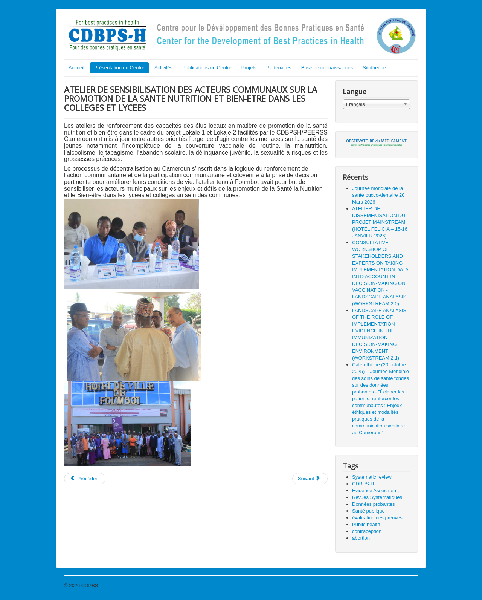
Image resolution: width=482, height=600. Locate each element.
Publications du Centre (207, 67)
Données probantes (373, 504)
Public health (366, 524)
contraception (366, 531)
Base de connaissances (327, 67)
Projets (248, 67)
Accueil (76, 67)
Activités (163, 67)
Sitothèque (374, 67)
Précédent (85, 478)
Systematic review (372, 477)
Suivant (309, 478)
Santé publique (368, 511)
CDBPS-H (363, 484)
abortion (361, 538)
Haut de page (403, 585)
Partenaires (278, 67)
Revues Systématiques (377, 497)
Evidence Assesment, (375, 490)
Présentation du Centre (119, 67)
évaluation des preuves (377, 517)
